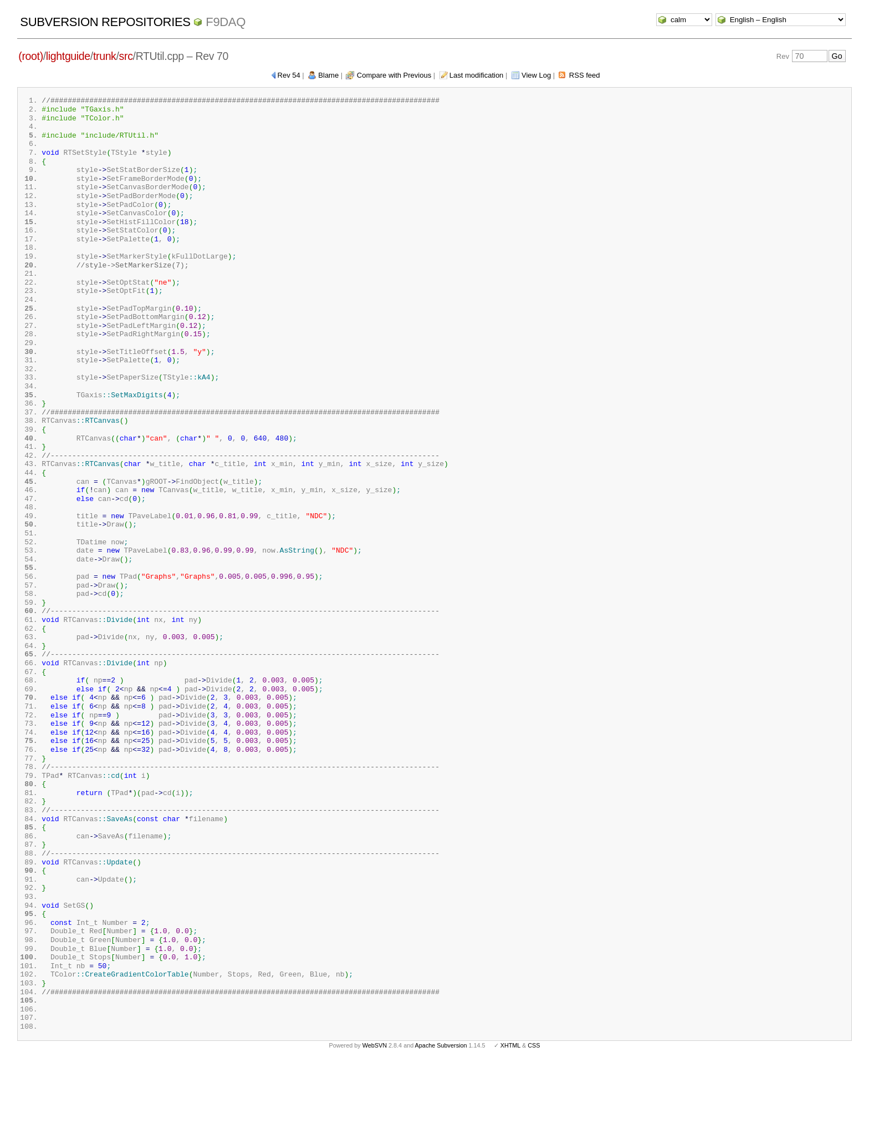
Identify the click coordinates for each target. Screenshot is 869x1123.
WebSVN (374, 1105)
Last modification (476, 75)
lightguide (68, 56)
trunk (104, 56)
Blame (328, 75)
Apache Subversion (441, 1105)
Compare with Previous (394, 75)
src (126, 56)
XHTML (510, 1105)
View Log (536, 75)
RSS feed (584, 75)
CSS (534, 1105)
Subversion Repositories (105, 22)
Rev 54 (289, 75)
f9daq (226, 22)
